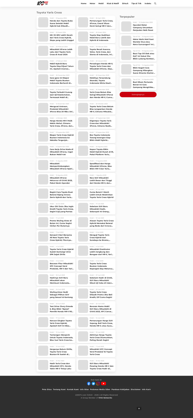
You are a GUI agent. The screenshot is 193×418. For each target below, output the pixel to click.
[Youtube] (103, 383)
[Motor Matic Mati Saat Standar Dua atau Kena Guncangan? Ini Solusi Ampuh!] (138, 40)
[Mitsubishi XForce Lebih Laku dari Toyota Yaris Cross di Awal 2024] (56, 50)
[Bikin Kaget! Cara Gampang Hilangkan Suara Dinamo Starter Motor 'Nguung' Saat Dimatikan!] (138, 69)
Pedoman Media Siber (100, 389)
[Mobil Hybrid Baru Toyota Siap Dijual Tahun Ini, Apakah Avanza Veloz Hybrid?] (56, 65)
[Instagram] (98, 383)
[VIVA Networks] (105, 398)
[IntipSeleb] (132, 402)
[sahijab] (70, 402)
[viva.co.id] (49, 402)
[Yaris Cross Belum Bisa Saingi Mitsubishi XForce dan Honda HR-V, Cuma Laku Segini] (95, 93)
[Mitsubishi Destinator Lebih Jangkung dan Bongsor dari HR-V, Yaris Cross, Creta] (95, 250)
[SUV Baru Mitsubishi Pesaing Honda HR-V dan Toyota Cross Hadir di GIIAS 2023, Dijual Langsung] (95, 365)
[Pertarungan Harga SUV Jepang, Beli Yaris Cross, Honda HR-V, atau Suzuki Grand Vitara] (95, 322)
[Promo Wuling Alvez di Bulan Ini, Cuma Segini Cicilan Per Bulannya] (56, 222)
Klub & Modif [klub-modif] (113, 3)
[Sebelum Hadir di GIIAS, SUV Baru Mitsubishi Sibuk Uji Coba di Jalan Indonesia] (95, 279)
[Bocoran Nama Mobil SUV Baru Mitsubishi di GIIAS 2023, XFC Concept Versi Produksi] (95, 307)
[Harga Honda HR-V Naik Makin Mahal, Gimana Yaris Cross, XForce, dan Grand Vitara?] (56, 122)
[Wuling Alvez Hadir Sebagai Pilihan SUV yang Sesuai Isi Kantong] (56, 293)
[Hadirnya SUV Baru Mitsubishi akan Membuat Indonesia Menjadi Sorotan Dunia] (56, 279)
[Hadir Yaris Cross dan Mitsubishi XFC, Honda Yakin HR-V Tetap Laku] (56, 365)
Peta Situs (47, 389)
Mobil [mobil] (101, 3)
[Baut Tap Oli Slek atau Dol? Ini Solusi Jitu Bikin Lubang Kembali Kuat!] (138, 55)
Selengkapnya (138, 94)
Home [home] (84, 3)
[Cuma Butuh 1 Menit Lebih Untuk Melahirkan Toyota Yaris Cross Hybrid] (95, 193)
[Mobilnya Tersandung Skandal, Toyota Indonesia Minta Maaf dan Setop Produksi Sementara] (95, 79)
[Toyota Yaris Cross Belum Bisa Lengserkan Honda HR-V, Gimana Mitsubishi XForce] (95, 108)
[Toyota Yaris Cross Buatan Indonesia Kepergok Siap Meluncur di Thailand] (95, 265)
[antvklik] (120, 402)
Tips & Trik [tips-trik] (137, 3)
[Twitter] (93, 383)
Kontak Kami (73, 389)
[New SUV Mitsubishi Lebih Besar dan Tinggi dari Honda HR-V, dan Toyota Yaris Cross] (95, 179)
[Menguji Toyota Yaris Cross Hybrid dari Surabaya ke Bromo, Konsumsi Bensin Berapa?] (95, 236)
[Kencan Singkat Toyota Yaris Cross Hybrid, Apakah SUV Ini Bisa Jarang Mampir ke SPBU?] (56, 322)
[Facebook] (88, 383)
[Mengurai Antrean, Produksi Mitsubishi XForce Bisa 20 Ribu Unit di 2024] (56, 108)
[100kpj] (60, 402)
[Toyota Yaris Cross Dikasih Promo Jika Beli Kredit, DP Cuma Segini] (95, 293)
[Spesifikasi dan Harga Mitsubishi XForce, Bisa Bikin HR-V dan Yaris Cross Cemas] (95, 165)
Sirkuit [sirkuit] (125, 3)
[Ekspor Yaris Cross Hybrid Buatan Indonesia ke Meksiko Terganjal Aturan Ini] (56, 136)
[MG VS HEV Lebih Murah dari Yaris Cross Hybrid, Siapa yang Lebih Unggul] (56, 36)
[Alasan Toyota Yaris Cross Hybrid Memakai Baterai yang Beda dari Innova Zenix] (95, 222)
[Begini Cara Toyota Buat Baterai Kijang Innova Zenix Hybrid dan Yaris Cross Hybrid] (56, 193)
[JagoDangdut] (145, 402)
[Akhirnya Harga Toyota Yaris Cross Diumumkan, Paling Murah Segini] (95, 336)
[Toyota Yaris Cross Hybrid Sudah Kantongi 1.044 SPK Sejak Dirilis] (56, 250)
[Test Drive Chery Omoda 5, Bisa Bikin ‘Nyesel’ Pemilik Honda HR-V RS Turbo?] (56, 307)
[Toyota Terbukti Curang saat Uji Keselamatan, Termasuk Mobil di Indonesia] (56, 93)
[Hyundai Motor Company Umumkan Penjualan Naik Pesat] (138, 26)
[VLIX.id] (81, 402)
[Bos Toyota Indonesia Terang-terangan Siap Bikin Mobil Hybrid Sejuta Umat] (95, 136)
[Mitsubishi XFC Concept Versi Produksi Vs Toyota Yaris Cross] (95, 350)
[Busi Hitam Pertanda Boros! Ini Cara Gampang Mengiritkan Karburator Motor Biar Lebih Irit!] (138, 83)
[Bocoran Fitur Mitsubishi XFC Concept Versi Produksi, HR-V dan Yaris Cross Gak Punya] (56, 265)
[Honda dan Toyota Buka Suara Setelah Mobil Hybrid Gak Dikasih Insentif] (56, 22)
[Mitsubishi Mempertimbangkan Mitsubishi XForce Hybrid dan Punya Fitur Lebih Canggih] (56, 165)
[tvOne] (101, 402)
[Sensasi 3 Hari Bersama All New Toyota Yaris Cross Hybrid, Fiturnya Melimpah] (56, 236)
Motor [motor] (93, 3)
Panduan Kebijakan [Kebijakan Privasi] (120, 389)
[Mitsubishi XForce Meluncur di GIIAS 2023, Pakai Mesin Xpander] (56, 179)
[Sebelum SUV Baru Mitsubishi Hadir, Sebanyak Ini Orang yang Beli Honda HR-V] (95, 208)
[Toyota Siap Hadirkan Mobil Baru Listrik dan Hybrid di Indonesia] (95, 36)
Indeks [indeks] (148, 3)
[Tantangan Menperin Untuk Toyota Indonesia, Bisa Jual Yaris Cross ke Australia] (56, 336)
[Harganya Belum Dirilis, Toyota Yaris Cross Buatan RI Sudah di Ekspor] (56, 350)
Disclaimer (136, 389)
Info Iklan (84, 389)
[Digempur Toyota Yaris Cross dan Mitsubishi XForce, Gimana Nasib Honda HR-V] (95, 122)
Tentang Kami (59, 389)
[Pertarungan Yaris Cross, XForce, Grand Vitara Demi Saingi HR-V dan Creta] (95, 22)
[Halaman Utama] (43, 3)
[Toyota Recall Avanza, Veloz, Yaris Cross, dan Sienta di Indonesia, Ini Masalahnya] (95, 50)
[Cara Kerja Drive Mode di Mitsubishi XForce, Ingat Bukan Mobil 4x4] (56, 150)
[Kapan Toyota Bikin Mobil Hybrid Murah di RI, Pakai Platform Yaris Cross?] (95, 150)
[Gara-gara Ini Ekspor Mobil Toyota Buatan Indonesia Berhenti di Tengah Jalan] (56, 79)
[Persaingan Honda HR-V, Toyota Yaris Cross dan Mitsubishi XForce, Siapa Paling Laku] (95, 65)
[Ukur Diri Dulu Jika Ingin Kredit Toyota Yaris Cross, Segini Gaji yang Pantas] (56, 208)
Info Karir (146, 389)
